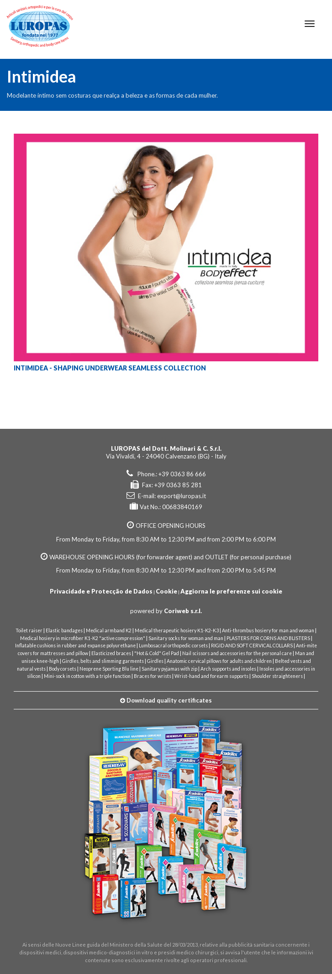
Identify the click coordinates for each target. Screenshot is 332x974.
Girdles (155, 661)
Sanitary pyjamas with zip (169, 669)
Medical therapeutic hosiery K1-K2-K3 (177, 630)
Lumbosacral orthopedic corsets (173, 645)
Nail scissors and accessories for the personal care (237, 653)
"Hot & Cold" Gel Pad (156, 653)
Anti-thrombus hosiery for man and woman (268, 630)
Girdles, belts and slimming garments (103, 661)
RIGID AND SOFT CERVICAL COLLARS (252, 645)
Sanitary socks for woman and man (185, 638)
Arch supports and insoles (228, 669)
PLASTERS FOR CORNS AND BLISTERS (268, 638)
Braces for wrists (152, 676)
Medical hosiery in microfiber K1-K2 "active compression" (82, 638)
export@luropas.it (181, 496)
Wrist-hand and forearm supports (211, 676)
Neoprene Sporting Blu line (108, 669)
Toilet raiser (29, 630)
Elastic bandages (64, 630)
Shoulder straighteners (277, 676)
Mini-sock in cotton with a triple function (87, 676)
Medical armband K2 (109, 630)
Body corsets (62, 669)
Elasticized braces (111, 653)
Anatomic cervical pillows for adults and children (219, 661)
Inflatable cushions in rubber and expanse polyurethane (75, 645)
